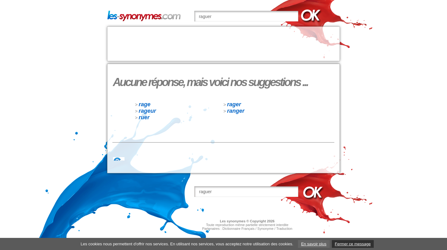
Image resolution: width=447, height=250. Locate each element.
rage (145, 104)
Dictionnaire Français (239, 228)
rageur (147, 111)
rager (234, 104)
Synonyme (265, 228)
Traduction (284, 228)
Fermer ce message (353, 244)
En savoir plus (314, 244)
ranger (236, 111)
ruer (144, 117)
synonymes (236, 221)
